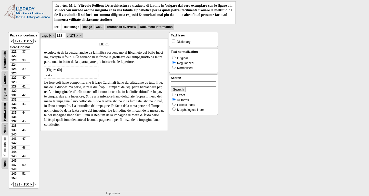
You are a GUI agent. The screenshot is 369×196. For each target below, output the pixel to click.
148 (13, 169)
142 (13, 143)
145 (13, 156)
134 (13, 108)
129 (13, 86)
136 (13, 117)
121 (13, 51)
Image (87, 27)
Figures (5, 93)
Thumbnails (5, 59)
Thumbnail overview (121, 27)
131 (13, 95)
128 (13, 82)
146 (13, 160)
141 (13, 139)
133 (13, 104)
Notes (5, 129)
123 (13, 60)
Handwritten (5, 112)
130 (13, 91)
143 (13, 147)
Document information (156, 27)
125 (13, 69)
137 (13, 121)
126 (13, 73)
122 (13, 56)
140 (13, 134)
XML (99, 27)
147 (13, 165)
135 (13, 112)
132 (13, 99)
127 (13, 78)
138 (13, 126)
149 (13, 173)
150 (13, 178)
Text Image (71, 27)
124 (13, 64)
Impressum (113, 193)
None (5, 163)
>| (80, 35)
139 (13, 130)
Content (5, 78)
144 (13, 152)
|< (50, 35)
